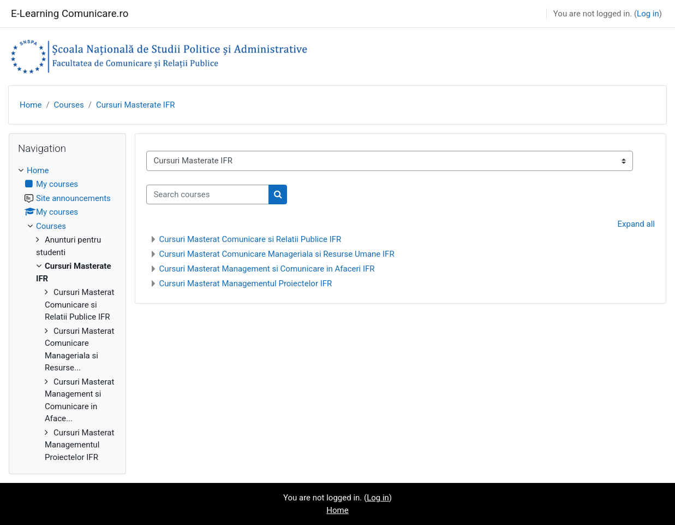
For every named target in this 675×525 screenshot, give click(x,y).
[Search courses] (207, 195)
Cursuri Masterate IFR (135, 105)
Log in (648, 14)
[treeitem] (67, 314)
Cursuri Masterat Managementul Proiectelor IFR (245, 283)
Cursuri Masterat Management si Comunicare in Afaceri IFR (266, 269)
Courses (69, 105)
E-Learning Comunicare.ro (69, 14)
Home (30, 105)
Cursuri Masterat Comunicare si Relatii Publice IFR (250, 239)
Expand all (636, 224)
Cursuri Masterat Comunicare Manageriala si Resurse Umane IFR (276, 254)
